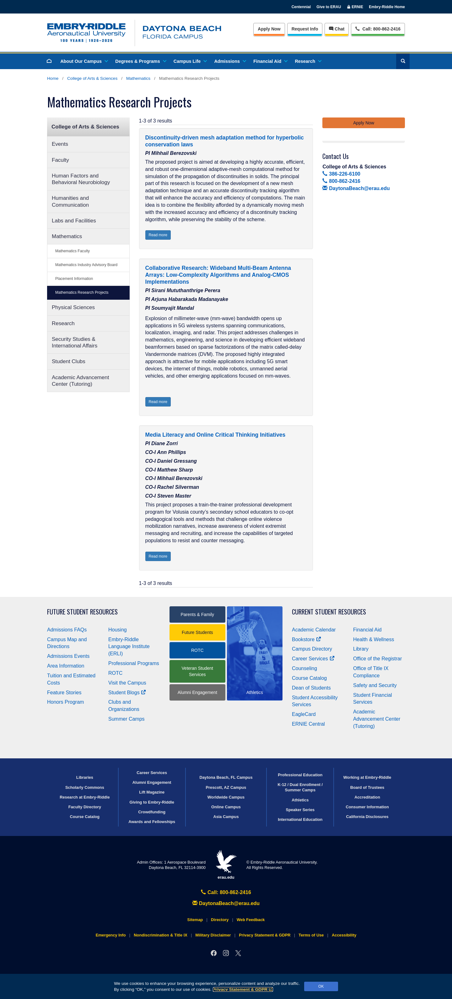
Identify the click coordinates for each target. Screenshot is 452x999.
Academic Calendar (314, 629)
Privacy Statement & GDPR (243, 989)
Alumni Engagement (197, 692)
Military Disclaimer (213, 935)
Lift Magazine (151, 792)
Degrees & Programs (140, 61)
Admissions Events (68, 656)
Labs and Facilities (74, 221)
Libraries (84, 777)
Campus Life (190, 61)
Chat (336, 28)
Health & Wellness (373, 639)
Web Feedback (251, 919)
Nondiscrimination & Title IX (160, 935)
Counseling (304, 668)
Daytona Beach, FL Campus (225, 777)
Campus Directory (312, 649)
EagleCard (304, 714)
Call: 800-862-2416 (226, 892)
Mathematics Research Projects (81, 292)
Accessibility (344, 935)
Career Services (313, 658)
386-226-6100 (341, 174)
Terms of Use (311, 935)
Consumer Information (367, 807)
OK (321, 986)
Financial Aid (270, 61)
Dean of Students (311, 688)
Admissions (229, 61)
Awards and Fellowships (151, 821)
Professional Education (300, 774)
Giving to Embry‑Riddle (152, 802)
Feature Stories (64, 692)
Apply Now (269, 28)
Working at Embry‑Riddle (367, 777)
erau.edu (226, 865)
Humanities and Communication (70, 201)
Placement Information (74, 278)
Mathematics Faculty (72, 251)
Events (60, 144)
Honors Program (65, 702)
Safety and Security (375, 685)
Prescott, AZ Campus (226, 787)
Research (308, 61)
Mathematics (138, 78)
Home (52, 78)
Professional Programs (133, 663)
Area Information (65, 666)
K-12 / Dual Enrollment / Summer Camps (300, 787)
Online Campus (226, 807)
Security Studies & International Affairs (74, 342)
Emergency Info (111, 935)
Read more (158, 235)
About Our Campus (83, 61)
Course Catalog (309, 678)
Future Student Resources (82, 612)
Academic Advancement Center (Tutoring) (80, 380)
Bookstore (306, 639)
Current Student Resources (329, 612)
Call (378, 28)
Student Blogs (127, 692)
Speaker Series (300, 809)
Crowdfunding (151, 812)
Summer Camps (126, 719)
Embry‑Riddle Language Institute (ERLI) (129, 647)
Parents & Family (197, 614)
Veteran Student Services (197, 671)
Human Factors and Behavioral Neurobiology (81, 179)
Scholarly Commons (84, 787)
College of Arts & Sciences (92, 78)
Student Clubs (68, 361)
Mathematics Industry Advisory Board (86, 265)
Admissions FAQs (67, 629)
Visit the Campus (127, 682)
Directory (220, 919)
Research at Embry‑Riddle (85, 797)
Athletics (300, 800)
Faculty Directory (84, 807)
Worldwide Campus (226, 797)
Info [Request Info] (305, 28)
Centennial (301, 7)
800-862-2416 (341, 181)
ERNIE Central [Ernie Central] (308, 724)
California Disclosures (367, 816)
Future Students (197, 632)
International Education (300, 819)
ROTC (115, 673)
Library (361, 649)
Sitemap (195, 919)
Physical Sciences (73, 307)
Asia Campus (226, 816)
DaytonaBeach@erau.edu (356, 188)
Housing (117, 629)
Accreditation (367, 797)
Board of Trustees (367, 787)
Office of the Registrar (377, 658)
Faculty (60, 160)
